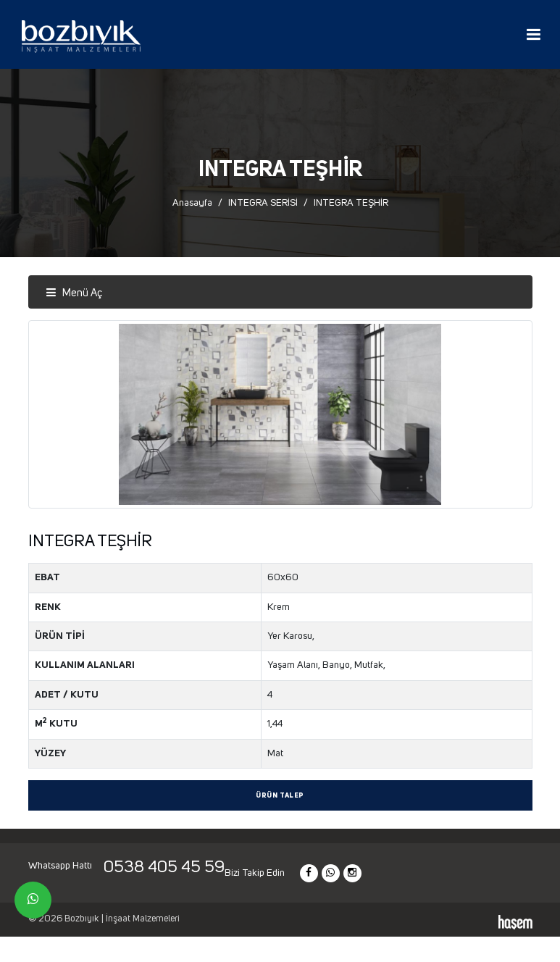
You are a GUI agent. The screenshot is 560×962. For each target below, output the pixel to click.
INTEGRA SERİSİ (263, 203)
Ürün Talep (280, 795)
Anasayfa (192, 203)
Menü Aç (74, 293)
